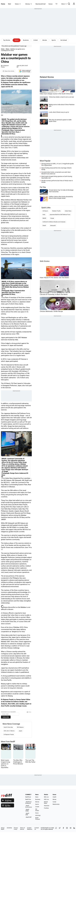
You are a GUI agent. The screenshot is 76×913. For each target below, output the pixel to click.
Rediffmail (28, 797)
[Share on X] (60, 828)
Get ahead (63, 40)
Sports (54, 40)
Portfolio (46, 808)
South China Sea (8, 727)
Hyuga (52, 218)
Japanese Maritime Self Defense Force (59, 214)
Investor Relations (29, 828)
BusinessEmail (41, 4)
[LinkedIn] (74, 828)
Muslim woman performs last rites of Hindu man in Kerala (57, 181)
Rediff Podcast (37, 818)
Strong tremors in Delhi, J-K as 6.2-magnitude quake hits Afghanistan (57, 164)
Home (3, 4)
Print (29, 712)
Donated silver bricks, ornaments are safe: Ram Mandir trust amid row (56, 173)
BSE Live (46, 797)
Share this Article (8, 71)
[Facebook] (63, 828)
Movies (44, 40)
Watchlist (46, 805)
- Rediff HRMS (27, 810)
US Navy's (45, 211)
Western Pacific (56, 211)
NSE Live (46, 799)
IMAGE (44, 218)
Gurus (50, 4)
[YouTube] (70, 828)
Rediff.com (48, 828)
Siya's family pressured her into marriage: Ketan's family (56, 168)
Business (26, 40)
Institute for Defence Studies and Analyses (54, 222)
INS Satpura (20, 727)
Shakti (44, 225)
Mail (9, 4)
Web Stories (44, 261)
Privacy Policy (16, 828)
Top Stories (6, 40)
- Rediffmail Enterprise (28, 802)
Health (54, 797)
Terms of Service (22, 828)
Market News (46, 802)
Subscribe (6, 717)
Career (54, 802)
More (64, 4)
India (44, 214)
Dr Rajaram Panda (9, 734)
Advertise (9, 828)
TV (56, 4)
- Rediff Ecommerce (28, 806)
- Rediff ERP (28, 817)
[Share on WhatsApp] (56, 828)
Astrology (38, 815)
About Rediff (2, 828)
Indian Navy (68, 211)
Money (28, 4)
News (18, 4)
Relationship (56, 804)
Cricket (35, 40)
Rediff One (28, 799)
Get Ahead (37, 809)
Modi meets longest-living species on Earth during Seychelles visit (56, 177)
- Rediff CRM (27, 814)
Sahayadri (53, 225)
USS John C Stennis (9, 731)
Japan (20, 731)
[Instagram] (67, 828)
